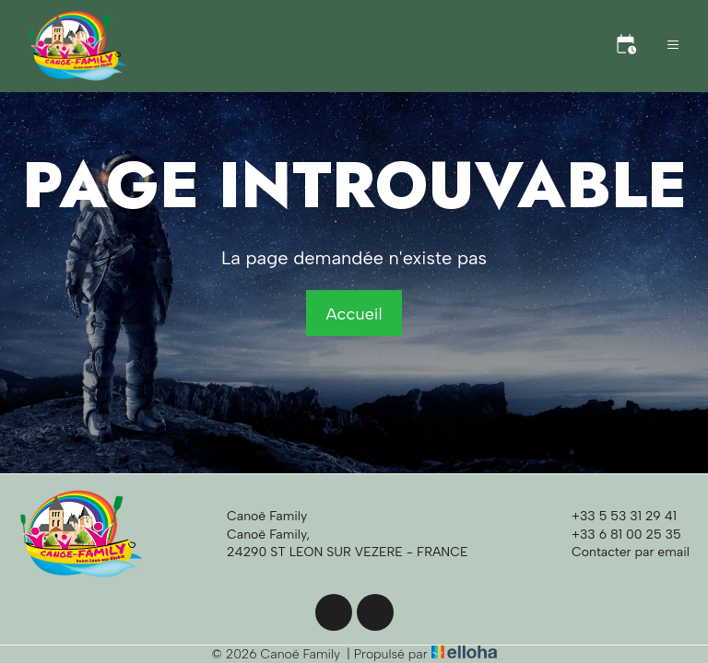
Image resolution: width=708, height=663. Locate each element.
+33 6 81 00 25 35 (615, 534)
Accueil (353, 314)
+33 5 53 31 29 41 (613, 516)
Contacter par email (620, 551)
